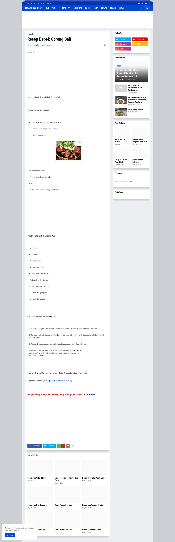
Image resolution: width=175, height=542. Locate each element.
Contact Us (40, 3)
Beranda (30, 34)
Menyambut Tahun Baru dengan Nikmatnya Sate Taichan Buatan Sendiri (128, 73)
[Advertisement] (87, 19)
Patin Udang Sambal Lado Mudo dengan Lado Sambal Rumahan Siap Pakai (137, 99)
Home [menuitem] (47, 8)
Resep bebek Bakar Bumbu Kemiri (58, 381)
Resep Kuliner (33, 8)
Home (27, 3)
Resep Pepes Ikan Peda (36, 530)
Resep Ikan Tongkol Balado (92, 505)
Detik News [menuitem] (66, 8)
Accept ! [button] (10, 535)
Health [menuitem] (104, 8)
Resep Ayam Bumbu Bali (91, 530)
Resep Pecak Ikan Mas (63, 505)
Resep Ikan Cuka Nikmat (36, 478)
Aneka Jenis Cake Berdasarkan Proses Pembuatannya (135, 88)
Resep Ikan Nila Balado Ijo (37, 505)
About (33, 3)
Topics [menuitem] (54, 8)
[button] (141, 8)
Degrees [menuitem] (113, 8)
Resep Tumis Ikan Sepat (64, 530)
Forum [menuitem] (121, 8)
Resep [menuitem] (96, 8)
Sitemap (49, 3)
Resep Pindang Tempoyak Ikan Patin (66, 479)
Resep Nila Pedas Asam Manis (93, 478)
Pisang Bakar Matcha (135, 109)
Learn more (17, 530)
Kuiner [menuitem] (87, 8)
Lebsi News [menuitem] (78, 8)
